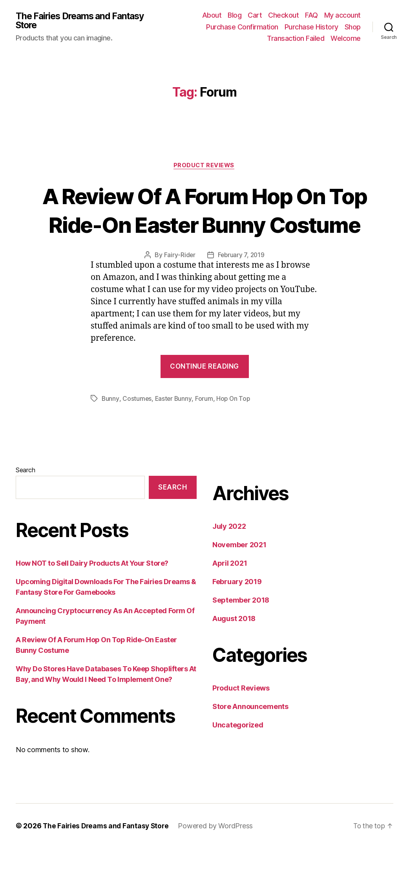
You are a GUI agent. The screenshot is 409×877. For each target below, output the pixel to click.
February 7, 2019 (241, 284)
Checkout (283, 15)
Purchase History (311, 27)
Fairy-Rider (179, 284)
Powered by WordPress (218, 855)
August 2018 (234, 647)
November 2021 (239, 574)
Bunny (110, 427)
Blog (234, 15)
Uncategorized (237, 754)
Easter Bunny (174, 427)
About (212, 15)
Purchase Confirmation (242, 27)
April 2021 (229, 592)
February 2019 (237, 611)
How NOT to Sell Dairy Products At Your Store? (92, 592)
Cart (255, 15)
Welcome (345, 38)
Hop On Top (234, 427)
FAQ (311, 15)
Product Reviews (204, 165)
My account (342, 15)
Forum (205, 427)
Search (25, 499)
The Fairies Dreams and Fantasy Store (65, 20)
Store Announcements (250, 735)
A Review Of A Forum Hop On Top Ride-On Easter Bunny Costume (204, 224)
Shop (353, 27)
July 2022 (229, 555)
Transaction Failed (295, 38)
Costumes (137, 427)
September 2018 (240, 629)
